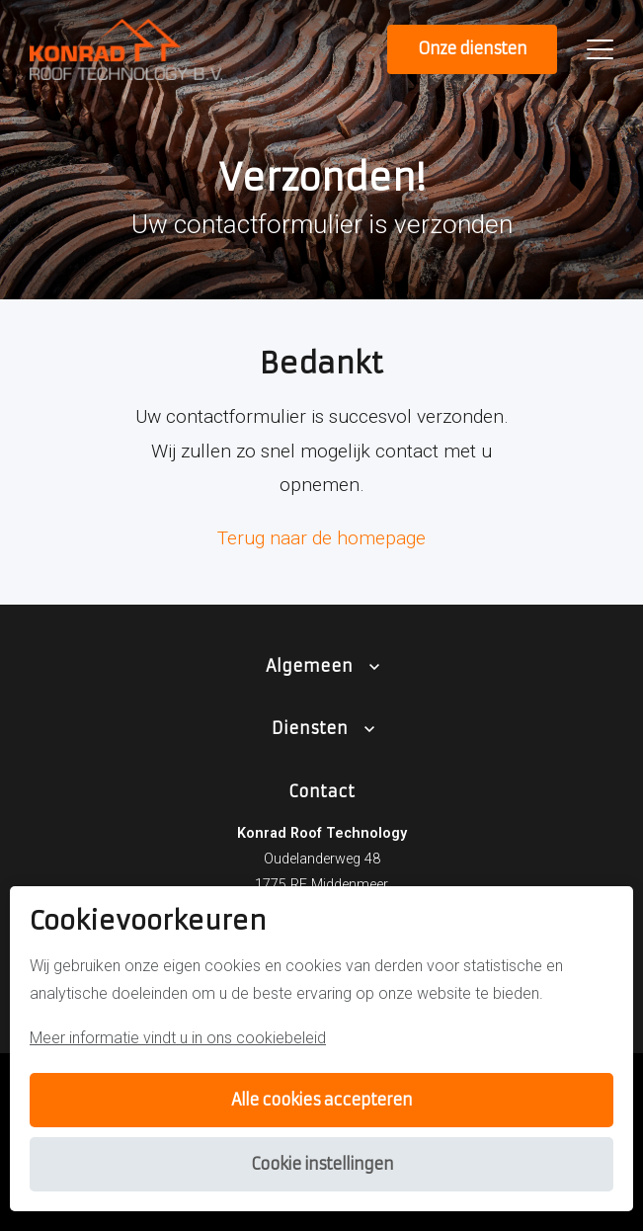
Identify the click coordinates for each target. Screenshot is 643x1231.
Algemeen (309, 666)
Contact (321, 791)
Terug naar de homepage (321, 538)
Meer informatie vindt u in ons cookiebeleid (178, 1037)
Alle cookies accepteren (321, 1099)
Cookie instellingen (322, 1164)
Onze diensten (472, 48)
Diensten (310, 728)
